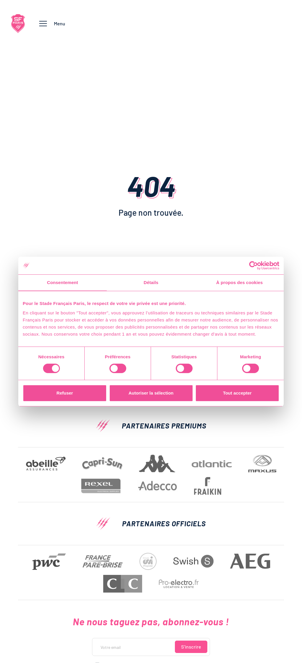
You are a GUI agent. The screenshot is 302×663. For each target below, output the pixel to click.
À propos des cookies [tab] (239, 282)
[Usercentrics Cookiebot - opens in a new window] (253, 265)
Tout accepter (237, 392)
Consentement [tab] (62, 282)
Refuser (65, 392)
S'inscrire (191, 646)
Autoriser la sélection (151, 392)
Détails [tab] (151, 282)
